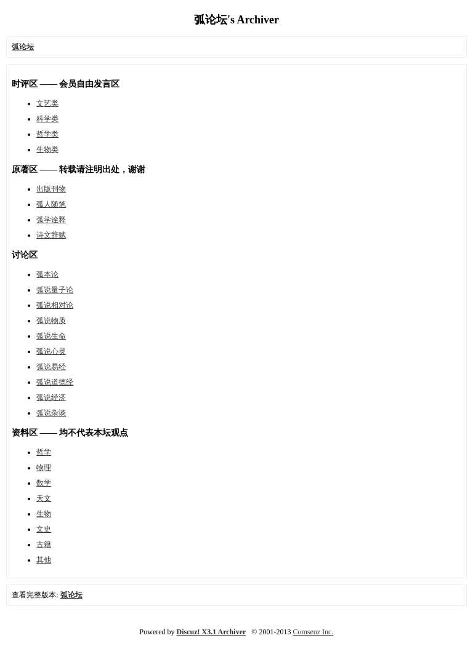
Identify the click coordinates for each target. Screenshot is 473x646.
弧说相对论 (54, 305)
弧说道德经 (54, 382)
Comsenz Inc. (313, 632)
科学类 (47, 118)
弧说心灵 (51, 351)
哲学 (43, 452)
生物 (43, 513)
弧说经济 (51, 397)
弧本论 (47, 274)
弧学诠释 (51, 219)
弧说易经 (51, 366)
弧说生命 (51, 336)
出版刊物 (51, 189)
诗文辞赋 (51, 235)
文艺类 (47, 103)
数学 (43, 483)
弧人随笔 (51, 204)
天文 (43, 498)
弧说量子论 (54, 289)
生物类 (47, 149)
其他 (43, 560)
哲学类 (47, 134)
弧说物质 (51, 320)
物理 (43, 467)
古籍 (43, 544)
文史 (43, 529)
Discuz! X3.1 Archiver (211, 632)
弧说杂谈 (51, 413)
